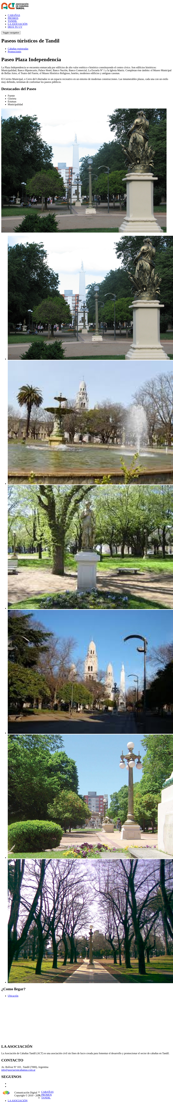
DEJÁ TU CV (15, 27)
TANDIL (12, 21)
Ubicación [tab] (13, 995)
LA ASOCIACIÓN (17, 24)
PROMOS (13, 18)
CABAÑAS (14, 15)
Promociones (14, 51)
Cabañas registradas (18, 48)
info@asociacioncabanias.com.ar (18, 1070)
